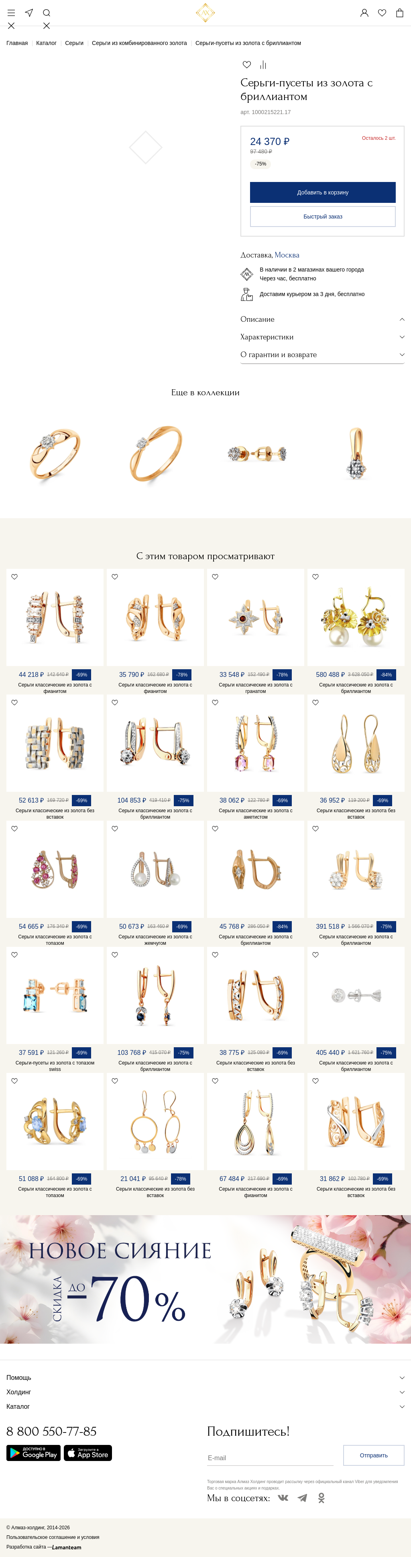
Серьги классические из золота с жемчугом (155, 940)
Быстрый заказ (322, 216)
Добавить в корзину (323, 192)
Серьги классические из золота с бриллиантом (356, 688)
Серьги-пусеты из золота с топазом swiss (55, 1066)
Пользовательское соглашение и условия (52, 1537)
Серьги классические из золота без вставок (55, 814)
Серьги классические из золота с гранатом (256, 688)
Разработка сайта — (29, 1547)
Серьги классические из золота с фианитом (55, 688)
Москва (28, 12)
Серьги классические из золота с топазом (55, 940)
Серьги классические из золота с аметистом (256, 814)
